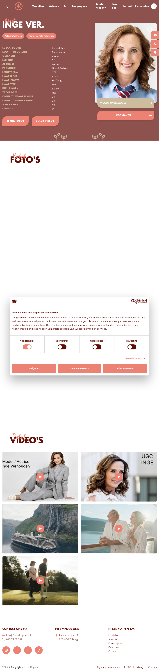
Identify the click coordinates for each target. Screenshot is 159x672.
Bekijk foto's (15, 121)
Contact (127, 6)
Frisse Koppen (19, 6)
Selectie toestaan (79, 368)
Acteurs (54, 6)
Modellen (38, 6)
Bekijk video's (45, 121)
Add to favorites (149, 29)
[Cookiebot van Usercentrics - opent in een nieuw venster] (133, 301)
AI (65, 6)
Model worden (101, 6)
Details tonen (133, 358)
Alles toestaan (125, 368)
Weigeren (34, 368)
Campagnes (79, 6)
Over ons (115, 6)
